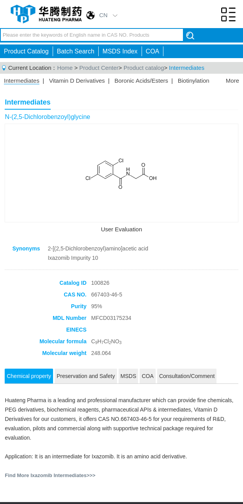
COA (153, 51)
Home (65, 67)
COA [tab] (147, 376)
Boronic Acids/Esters (141, 80)
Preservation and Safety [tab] (86, 376)
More (232, 80)
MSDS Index (120, 51)
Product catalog (144, 67)
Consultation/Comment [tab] (187, 376)
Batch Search (75, 51)
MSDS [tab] (128, 376)
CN (103, 15)
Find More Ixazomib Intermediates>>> (50, 475)
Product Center (98, 67)
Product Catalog (26, 51)
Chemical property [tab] (29, 376)
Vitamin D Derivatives (77, 80)
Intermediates (186, 67)
